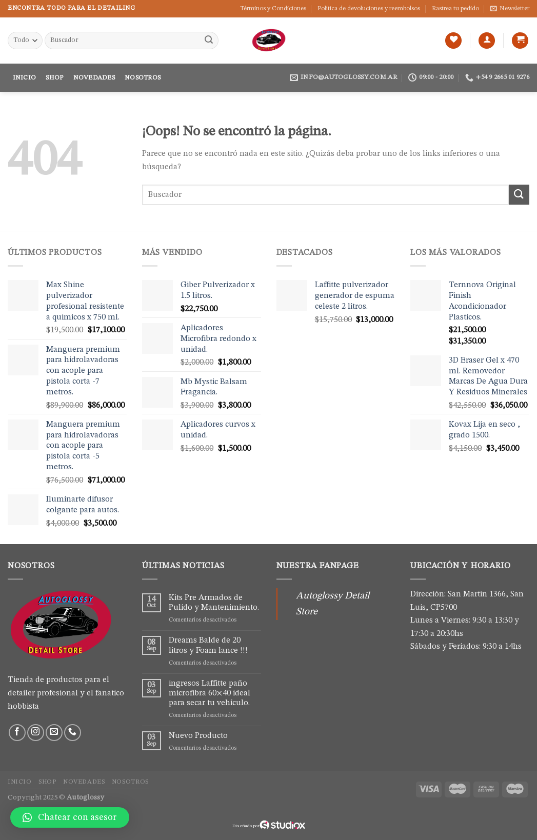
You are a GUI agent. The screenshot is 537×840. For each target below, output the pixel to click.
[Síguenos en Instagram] (35, 732)
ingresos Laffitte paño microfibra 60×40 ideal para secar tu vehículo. (209, 693)
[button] (69, 817)
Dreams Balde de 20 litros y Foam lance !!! (208, 645)
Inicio (24, 77)
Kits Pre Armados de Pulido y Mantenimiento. (214, 603)
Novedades (94, 77)
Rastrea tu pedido (455, 8)
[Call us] (72, 732)
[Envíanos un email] (54, 732)
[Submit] (208, 40)
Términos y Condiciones (273, 8)
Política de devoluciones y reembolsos (368, 8)
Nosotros (143, 77)
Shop (54, 77)
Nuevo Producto (198, 736)
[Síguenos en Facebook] (17, 732)
